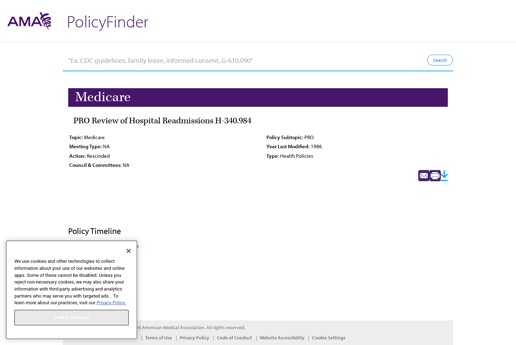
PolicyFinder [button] (107, 21)
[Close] (128, 251)
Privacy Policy (194, 337)
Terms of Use (158, 337)
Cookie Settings (329, 337)
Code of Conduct (234, 337)
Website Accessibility (282, 337)
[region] (71, 289)
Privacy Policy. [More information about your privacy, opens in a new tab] (111, 302)
